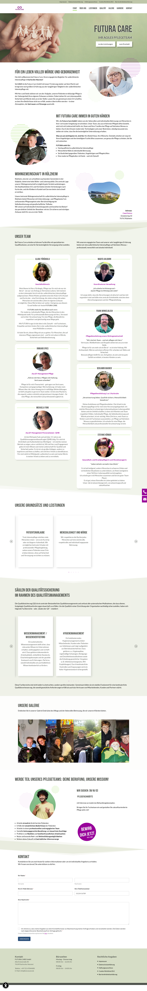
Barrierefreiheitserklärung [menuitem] (123, 2)
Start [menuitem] (75, 9)
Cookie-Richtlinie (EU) (107, 977)
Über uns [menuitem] (83, 9)
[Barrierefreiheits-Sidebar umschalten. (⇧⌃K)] (6, 985)
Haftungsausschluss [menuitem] (91, 2)
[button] (136, 547)
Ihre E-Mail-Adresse (26, 895)
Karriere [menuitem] (120, 9)
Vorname (21, 890)
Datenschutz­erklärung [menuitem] (76, 2)
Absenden (24, 945)
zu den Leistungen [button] (105, 50)
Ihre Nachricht (24, 906)
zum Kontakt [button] (124, 50)
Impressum (103, 967)
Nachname (78, 890)
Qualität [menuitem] (103, 9)
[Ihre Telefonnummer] (102, 899)
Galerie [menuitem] (111, 9)
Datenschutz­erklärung (107, 971)
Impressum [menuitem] (63, 2)
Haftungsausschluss (106, 974)
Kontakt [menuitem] (129, 9)
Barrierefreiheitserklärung (108, 980)
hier (46, 939)
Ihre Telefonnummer (82, 895)
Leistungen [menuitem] (93, 9)
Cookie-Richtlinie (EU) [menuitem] (106, 2)
